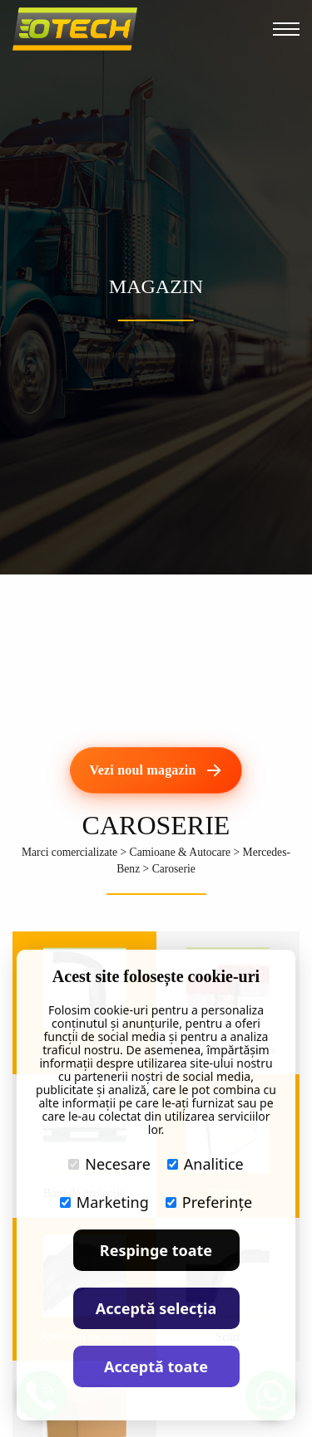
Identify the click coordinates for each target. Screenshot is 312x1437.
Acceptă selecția (156, 1308)
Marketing (104, 1202)
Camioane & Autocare (180, 852)
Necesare (109, 1164)
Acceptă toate (156, 1366)
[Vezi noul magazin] (155, 770)
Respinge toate (156, 1250)
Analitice (205, 1164)
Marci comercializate (69, 852)
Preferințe (209, 1202)
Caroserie (174, 869)
